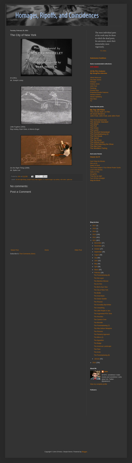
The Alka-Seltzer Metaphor (103, 328)
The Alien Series (95, 80)
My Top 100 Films (97, 110)
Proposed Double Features (99, 92)
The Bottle (97, 293)
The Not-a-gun (99, 278)
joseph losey (30, 179)
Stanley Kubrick (95, 94)
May (96, 264)
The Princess (98, 331)
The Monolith (98, 322)
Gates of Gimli (95, 165)
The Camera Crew (100, 319)
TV (91, 101)
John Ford (93, 86)
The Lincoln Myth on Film (100, 112)
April (96, 267)
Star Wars (93, 99)
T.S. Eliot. (103, 51)
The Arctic (97, 352)
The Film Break (96, 136)
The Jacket (94, 138)
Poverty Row (94, 90)
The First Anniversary (98, 120)
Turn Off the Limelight (97, 178)
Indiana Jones (95, 84)
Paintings (93, 88)
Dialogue (93, 82)
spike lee (69, 179)
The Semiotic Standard (99, 122)
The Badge (97, 343)
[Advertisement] (106, 201)
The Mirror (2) (98, 337)
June (96, 261)
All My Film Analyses (97, 71)
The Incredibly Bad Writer (102, 305)
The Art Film (98, 284)
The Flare (97, 349)
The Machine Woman (101, 281)
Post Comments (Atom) (27, 254)
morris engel (49, 179)
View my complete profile (98, 384)
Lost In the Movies (96, 170)
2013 (94, 234)
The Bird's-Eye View (101, 287)
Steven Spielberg (96, 97)
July (95, 258)
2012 (94, 237)
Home (47, 250)
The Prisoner (98, 302)
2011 (94, 240)
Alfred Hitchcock (95, 77)
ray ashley (56, 179)
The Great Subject (96, 168)
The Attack (94, 124)
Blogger (84, 452)
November (98, 246)
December (98, 243)
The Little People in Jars (102, 311)
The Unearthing (99, 308)
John (106, 371)
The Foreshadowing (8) (102, 275)
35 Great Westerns (97, 114)
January (97, 359)
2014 (94, 231)
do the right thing (21, 179)
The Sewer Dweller (100, 299)
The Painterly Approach (102, 334)
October (97, 249)
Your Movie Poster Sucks (112, 168)
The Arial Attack (99, 296)
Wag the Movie (95, 180)
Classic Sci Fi (95, 157)
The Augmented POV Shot (103, 313)
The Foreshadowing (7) (102, 325)
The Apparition (99, 340)
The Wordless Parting (98, 148)
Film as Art (93, 163)
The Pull (93, 126)
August (97, 255)
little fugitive (38, 179)
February (97, 272)
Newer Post (15, 250)
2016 (94, 228)
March (96, 270)
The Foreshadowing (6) (102, 355)
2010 (94, 362)
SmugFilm (93, 174)
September (98, 252)
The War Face (95, 146)
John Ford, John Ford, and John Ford (105, 116)
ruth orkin (63, 179)
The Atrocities (98, 317)
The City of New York (101, 290)
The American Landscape (102, 346)
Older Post (78, 250)
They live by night (96, 176)
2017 (94, 225)
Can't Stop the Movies (97, 161)
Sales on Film (94, 172)
